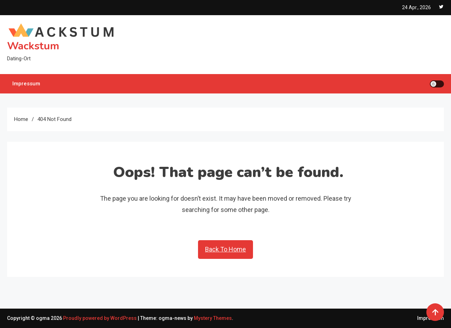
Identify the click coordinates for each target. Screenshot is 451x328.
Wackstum (33, 46)
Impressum (26, 83)
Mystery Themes (213, 318)
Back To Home (225, 249)
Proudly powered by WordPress (100, 318)
